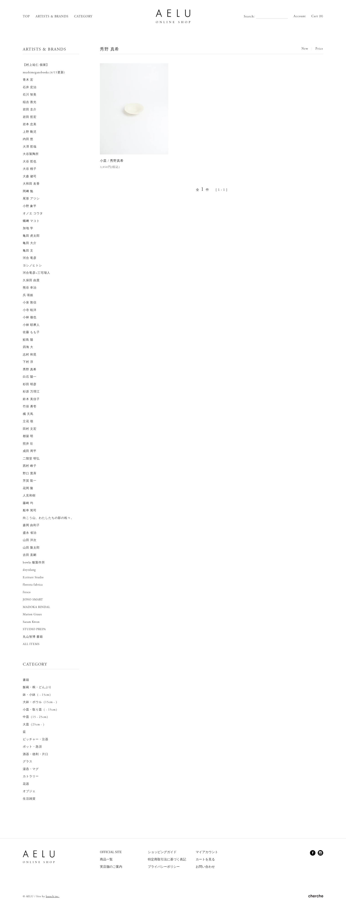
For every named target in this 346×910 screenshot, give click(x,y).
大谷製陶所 (31, 154)
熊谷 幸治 (29, 288)
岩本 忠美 (29, 124)
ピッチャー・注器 (35, 739)
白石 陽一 (29, 377)
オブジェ (29, 791)
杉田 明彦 (29, 384)
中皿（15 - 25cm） (36, 717)
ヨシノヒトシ (32, 266)
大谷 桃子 (29, 169)
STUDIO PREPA (34, 629)
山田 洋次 (29, 540)
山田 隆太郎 (31, 548)
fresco (27, 592)
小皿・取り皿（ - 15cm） (41, 710)
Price (319, 49)
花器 (26, 784)
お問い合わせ (205, 866)
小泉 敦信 (29, 303)
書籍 (26, 680)
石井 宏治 (29, 87)
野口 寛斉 (29, 473)
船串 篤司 (29, 510)
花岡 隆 (28, 488)
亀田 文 (28, 251)
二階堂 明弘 (31, 459)
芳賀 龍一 (29, 481)
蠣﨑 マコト (31, 221)
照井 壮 (28, 444)
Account (300, 16)
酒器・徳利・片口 (35, 754)
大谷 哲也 (29, 162)
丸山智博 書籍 (33, 637)
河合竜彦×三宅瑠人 (36, 273)
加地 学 (28, 228)
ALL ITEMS (31, 644)
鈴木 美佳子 (31, 399)
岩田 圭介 (29, 109)
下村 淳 (28, 362)
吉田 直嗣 (29, 555)
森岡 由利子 (31, 525)
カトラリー (31, 776)
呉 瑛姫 (28, 295)
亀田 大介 (29, 243)
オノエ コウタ (33, 213)
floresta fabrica (33, 585)
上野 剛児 (29, 132)
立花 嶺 (28, 421)
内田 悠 (28, 139)
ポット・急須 (32, 747)
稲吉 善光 (29, 102)
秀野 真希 (29, 369)
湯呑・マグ (31, 769)
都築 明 (28, 436)
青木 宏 (28, 80)
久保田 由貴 (31, 280)
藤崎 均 (28, 503)
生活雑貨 (29, 799)
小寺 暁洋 (29, 310)
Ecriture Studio (33, 577)
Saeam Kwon (31, 622)
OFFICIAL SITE (111, 852)
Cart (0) (317, 16)
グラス (27, 762)
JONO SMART (33, 600)
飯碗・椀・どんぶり (37, 687)
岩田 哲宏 (29, 117)
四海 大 (28, 347)
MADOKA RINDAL (36, 607)
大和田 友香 (31, 184)
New (305, 49)
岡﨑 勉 (28, 191)
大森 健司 (29, 176)
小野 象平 (29, 206)
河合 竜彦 (29, 258)
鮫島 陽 (28, 340)
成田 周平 (29, 451)
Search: (249, 16)
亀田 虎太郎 (31, 236)
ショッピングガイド (162, 852)
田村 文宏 (29, 429)
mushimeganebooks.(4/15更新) (44, 72)
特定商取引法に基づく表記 (167, 859)
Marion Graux (32, 614)
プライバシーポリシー (164, 866)
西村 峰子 (29, 466)
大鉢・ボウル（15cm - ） (41, 702)
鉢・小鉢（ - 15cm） (37, 695)
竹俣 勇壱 (29, 407)
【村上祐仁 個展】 (36, 65)
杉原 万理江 (31, 392)
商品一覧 (106, 859)
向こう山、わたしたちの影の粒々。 (48, 518)
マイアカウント (207, 852)
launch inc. (53, 896)
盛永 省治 (29, 533)
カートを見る (205, 859)
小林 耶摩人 (31, 325)
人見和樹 (29, 496)
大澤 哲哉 (29, 147)
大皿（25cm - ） (34, 725)
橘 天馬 (28, 414)
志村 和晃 (29, 355)
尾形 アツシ (31, 199)
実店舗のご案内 (111, 866)
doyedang (29, 570)
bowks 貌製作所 (34, 563)
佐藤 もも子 (31, 332)
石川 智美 (29, 95)
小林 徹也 (29, 317)
